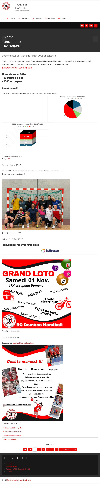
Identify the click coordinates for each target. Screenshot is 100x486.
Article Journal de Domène (12, 435)
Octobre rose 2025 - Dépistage (13, 428)
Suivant (72, 450)
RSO (9, 159)
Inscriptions (51, 18)
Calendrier (38, 18)
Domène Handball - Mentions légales (19, 482)
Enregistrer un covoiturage (17, 67)
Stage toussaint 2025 (10, 439)
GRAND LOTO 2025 (12, 239)
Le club (11, 18)
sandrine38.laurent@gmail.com (23, 343)
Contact (63, 18)
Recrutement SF (10, 337)
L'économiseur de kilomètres (12, 432)
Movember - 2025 (11, 165)
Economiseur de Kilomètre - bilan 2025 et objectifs (29, 55)
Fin (81, 450)
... (53, 450)
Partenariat (24, 18)
